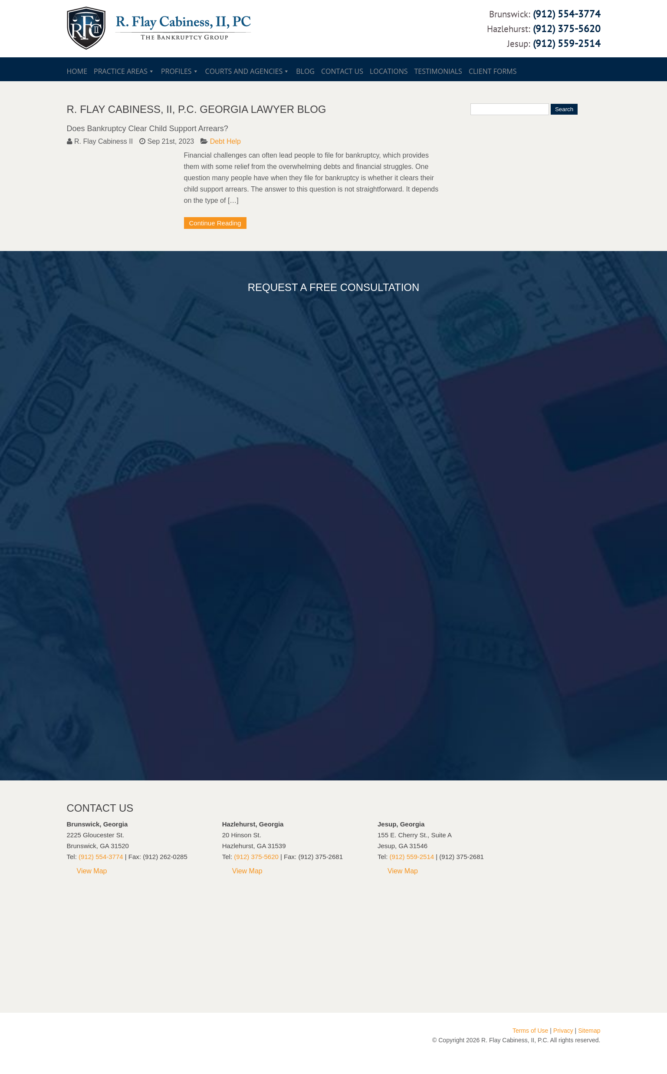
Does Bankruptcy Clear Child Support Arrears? (147, 128)
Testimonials (438, 71)
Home (77, 71)
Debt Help (225, 141)
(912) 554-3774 (567, 13)
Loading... (323, 533)
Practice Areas (121, 71)
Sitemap (589, 1030)
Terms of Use (530, 1030)
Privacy (563, 1030)
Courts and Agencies (244, 71)
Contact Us (342, 71)
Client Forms (493, 71)
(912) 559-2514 (567, 43)
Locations (389, 71)
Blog (305, 71)
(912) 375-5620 (567, 28)
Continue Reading (215, 223)
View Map (92, 871)
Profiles (176, 71)
